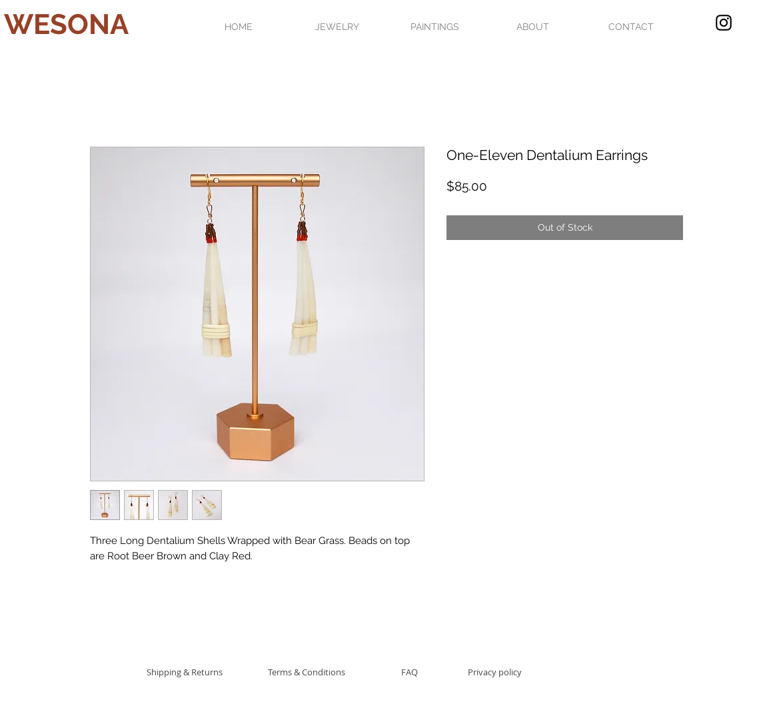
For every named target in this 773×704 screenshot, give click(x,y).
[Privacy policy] (494, 671)
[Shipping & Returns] (184, 671)
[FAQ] (409, 671)
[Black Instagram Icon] (723, 22)
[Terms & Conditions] (307, 671)
